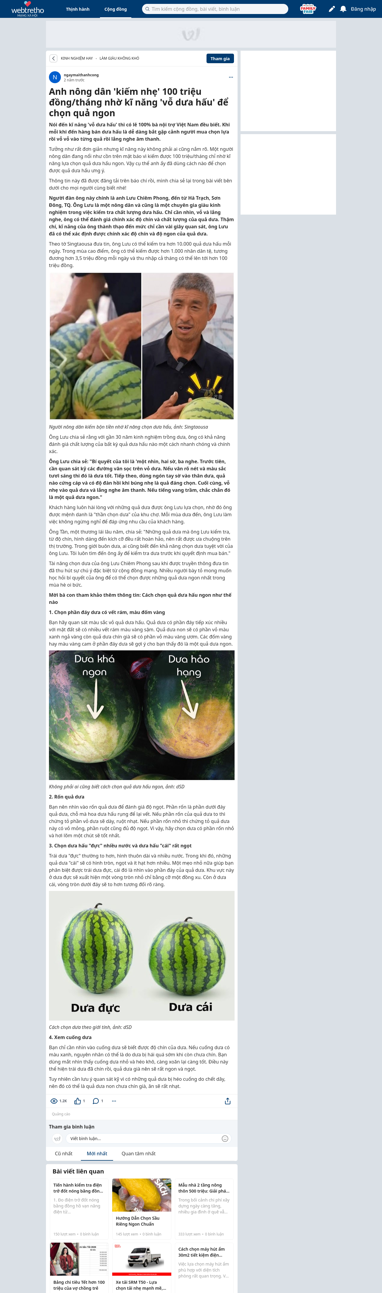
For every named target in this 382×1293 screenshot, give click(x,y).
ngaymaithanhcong (81, 74)
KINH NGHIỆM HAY (77, 58)
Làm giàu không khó (119, 58)
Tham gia (220, 58)
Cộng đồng (115, 9)
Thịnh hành (78, 9)
